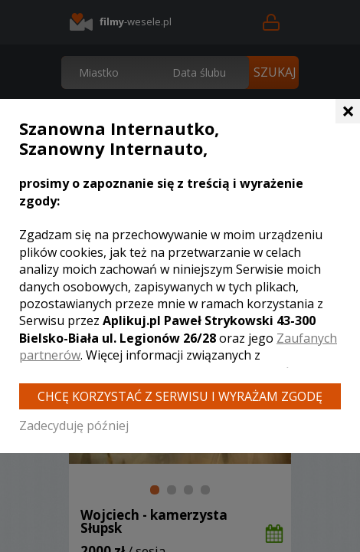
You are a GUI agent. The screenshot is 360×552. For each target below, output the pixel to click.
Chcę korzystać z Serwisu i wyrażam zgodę (180, 396)
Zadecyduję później (74, 425)
